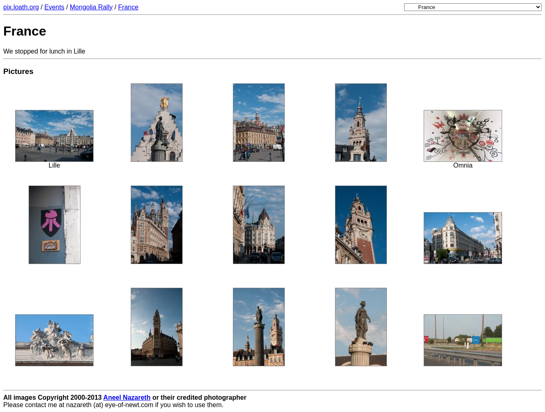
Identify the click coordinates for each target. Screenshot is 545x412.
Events (55, 7)
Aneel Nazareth (127, 397)
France (128, 7)
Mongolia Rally (91, 7)
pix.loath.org (21, 7)
